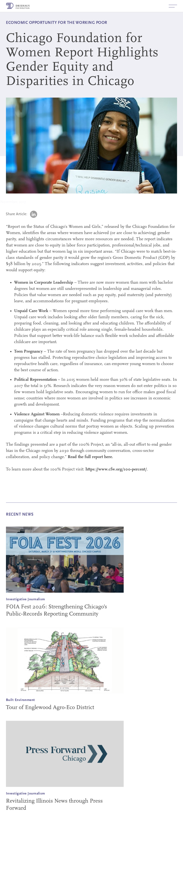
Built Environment (20, 700)
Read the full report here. (90, 457)
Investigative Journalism (25, 599)
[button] (173, 6)
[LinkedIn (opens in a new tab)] (33, 214)
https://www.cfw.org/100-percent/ (116, 469)
